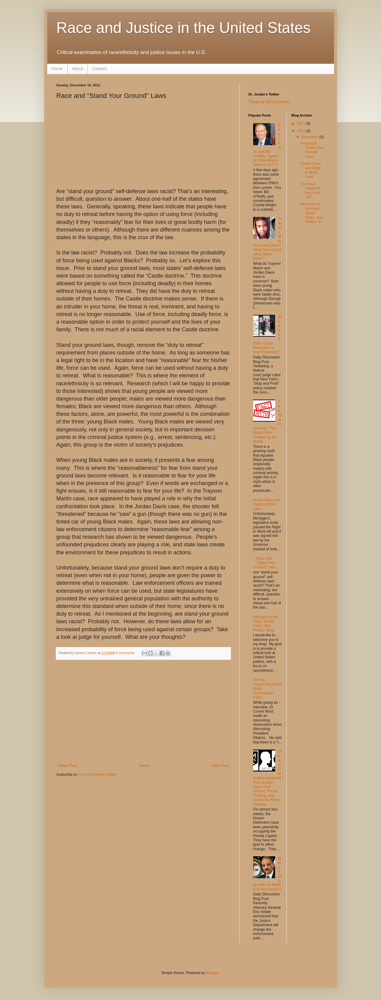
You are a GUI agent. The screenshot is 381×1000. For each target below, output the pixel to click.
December (310, 137)
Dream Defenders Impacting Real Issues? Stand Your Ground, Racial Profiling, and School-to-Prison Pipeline (267, 778)
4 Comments (125, 653)
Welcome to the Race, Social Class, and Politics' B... (312, 213)
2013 (301, 123)
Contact (99, 68)
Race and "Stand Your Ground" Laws (264, 563)
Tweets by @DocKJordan (269, 102)
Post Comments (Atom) (98, 774)
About (77, 68)
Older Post (220, 766)
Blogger (212, 973)
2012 (301, 131)
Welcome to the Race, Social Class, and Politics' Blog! (266, 623)
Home (57, 68)
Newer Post (67, 766)
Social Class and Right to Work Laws (266, 504)
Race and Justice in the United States (183, 27)
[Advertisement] (143, 718)
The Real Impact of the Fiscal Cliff (310, 190)
